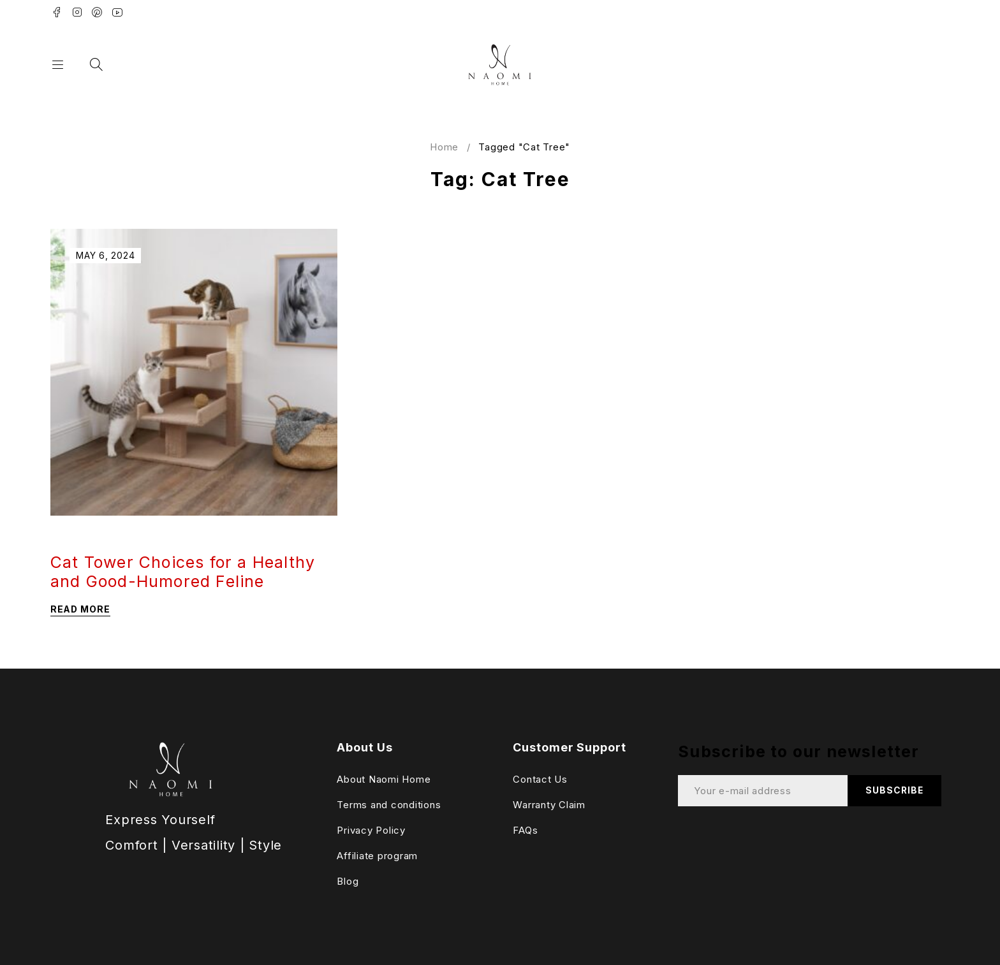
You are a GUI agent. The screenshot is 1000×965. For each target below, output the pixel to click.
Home (444, 147)
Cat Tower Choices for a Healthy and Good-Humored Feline (182, 572)
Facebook (57, 12)
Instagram (77, 12)
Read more (80, 609)
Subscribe (893, 790)
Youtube (118, 12)
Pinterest (97, 12)
